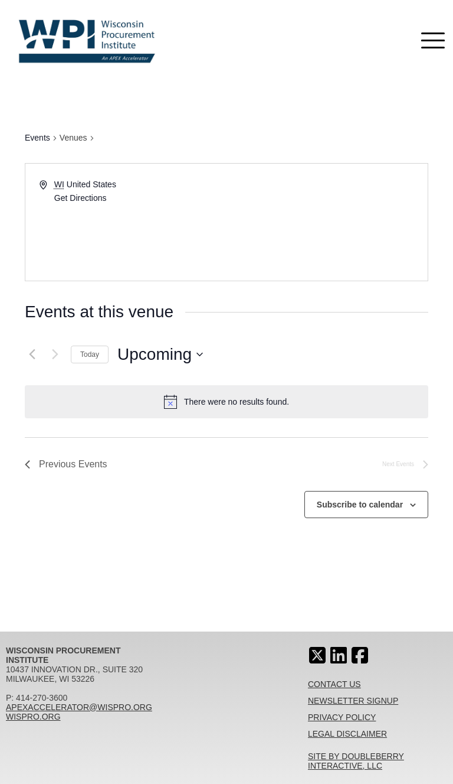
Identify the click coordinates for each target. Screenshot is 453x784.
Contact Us (334, 684)
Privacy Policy (342, 717)
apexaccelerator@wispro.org (79, 707)
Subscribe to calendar (360, 504)
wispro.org (33, 716)
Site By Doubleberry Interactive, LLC (356, 761)
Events (37, 137)
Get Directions (80, 198)
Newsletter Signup (353, 700)
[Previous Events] (32, 354)
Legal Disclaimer (347, 734)
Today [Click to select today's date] (89, 354)
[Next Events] (55, 354)
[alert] (236, 402)
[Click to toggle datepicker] (160, 354)
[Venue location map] (326, 222)
